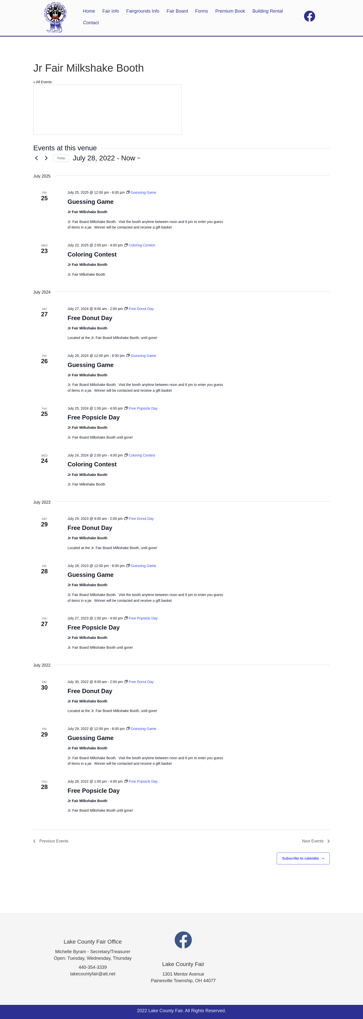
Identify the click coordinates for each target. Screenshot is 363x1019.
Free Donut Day (90, 318)
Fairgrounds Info (142, 11)
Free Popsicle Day (94, 417)
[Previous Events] (36, 158)
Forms (201, 11)
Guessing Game (91, 201)
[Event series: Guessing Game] (141, 192)
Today (61, 158)
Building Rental (267, 11)
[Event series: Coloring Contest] (139, 245)
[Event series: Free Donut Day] (139, 309)
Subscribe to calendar (300, 858)
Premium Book (230, 11)
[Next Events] (46, 158)
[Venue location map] (107, 110)
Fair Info (110, 11)
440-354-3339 (93, 967)
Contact (91, 22)
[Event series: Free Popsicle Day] (141, 408)
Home (89, 11)
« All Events (42, 82)
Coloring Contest (92, 254)
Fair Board (177, 11)
